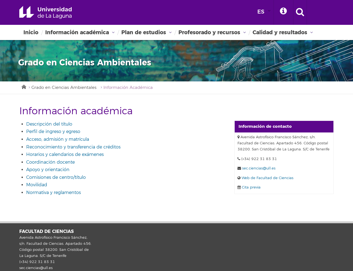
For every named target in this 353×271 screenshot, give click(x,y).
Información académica (77, 32)
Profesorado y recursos (209, 32)
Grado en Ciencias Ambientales (64, 87)
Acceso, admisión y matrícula (57, 139)
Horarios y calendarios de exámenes (65, 154)
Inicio (30, 32)
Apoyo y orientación (47, 169)
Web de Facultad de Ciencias (266, 178)
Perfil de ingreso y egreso (53, 131)
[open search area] (300, 12)
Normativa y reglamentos (53, 192)
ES (260, 11)
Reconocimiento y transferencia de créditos (73, 147)
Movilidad (36, 185)
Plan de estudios (143, 32)
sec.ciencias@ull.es (259, 168)
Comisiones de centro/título (56, 177)
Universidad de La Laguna (45, 12)
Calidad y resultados (280, 32)
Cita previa (251, 187)
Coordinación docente (50, 162)
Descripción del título (49, 124)
